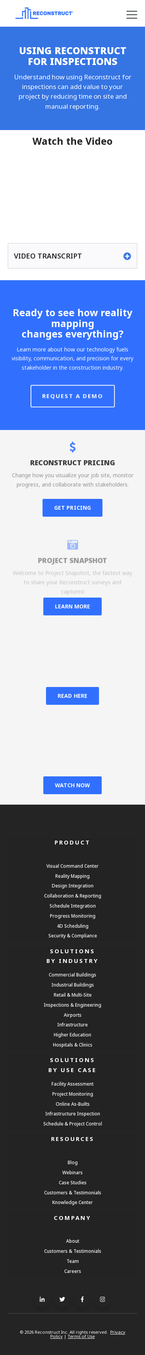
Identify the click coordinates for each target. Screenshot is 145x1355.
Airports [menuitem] (73, 1015)
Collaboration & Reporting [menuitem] (72, 895)
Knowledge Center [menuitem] (72, 1202)
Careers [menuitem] (72, 1271)
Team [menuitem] (73, 1261)
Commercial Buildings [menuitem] (72, 974)
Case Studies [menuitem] (73, 1182)
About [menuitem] (72, 1241)
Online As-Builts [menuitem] (73, 1104)
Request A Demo (72, 412)
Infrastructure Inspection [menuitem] (72, 1113)
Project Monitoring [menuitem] (72, 1094)
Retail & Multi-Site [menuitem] (73, 995)
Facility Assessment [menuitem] (72, 1084)
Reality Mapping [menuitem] (72, 876)
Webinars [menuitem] (72, 1172)
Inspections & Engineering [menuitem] (72, 1005)
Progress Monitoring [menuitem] (73, 916)
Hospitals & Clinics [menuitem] (72, 1045)
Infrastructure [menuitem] (72, 1024)
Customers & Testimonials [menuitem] (72, 1192)
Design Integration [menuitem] (73, 885)
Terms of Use (81, 1336)
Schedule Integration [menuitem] (72, 906)
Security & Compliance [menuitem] (72, 935)
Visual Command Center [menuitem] (72, 866)
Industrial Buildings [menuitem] (72, 985)
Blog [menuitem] (73, 1162)
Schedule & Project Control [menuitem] (72, 1123)
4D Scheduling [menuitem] (73, 926)
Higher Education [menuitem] (72, 1034)
